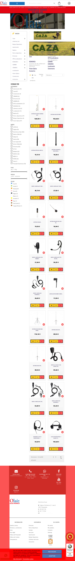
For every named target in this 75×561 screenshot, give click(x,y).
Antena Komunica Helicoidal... (56, 150)
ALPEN (15, 127)
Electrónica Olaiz (18, 132)
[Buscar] (41, 3)
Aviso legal (12, 532)
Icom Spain (17, 141)
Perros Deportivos (33, 528)
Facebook (58, 474)
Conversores (16, 76)
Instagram (16, 490)
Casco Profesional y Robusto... (56, 437)
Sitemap (50, 532)
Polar (15, 161)
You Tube (58, 482)
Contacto (50, 530)
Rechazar (52, 552)
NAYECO (16, 154)
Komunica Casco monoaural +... (37, 437)
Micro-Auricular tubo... (37, 186)
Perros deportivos (17, 53)
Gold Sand (16, 203)
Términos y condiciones (16, 528)
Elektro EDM (17, 134)
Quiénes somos (14, 525)
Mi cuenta (50, 525)
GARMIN (14, 64)
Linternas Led (16, 41)
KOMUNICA (15, 62)
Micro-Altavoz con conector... (56, 365)
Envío (11, 530)
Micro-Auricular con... (37, 401)
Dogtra (16, 129)
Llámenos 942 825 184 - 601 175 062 (30, 474)
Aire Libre (31, 532)
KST (14, 149)
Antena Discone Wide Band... (37, 329)
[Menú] (72, 544)
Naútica (14, 50)
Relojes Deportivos (17, 44)
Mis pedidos (51, 528)
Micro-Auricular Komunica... (37, 294)
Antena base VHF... (37, 365)
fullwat (15, 137)
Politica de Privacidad (15, 535)
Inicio (17, 33)
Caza (14, 38)
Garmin (16, 139)
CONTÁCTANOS (16, 474)
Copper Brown (17, 206)
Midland (16, 151)
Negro (15, 193)
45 (61, 457)
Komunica (16, 146)
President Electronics (19, 163)
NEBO (15, 156)
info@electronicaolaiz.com (46, 513)
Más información (17, 559)
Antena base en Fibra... (56, 114)
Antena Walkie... (37, 222)
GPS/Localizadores (17, 59)
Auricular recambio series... (56, 294)
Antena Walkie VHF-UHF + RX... (56, 222)
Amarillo (16, 198)
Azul (15, 184)
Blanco (15, 196)
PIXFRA (15, 159)
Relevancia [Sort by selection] (54, 75)
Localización (16, 70)
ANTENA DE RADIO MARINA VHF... (37, 114)
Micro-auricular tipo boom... (56, 258)
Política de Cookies (14, 537)
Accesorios (15, 79)
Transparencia (13, 539)
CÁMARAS (15, 67)
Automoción (16, 47)
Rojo (15, 201)
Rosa (15, 191)
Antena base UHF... (56, 329)
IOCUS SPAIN (17, 144)
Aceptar (52, 556)
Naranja (15, 188)
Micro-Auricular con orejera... (37, 258)
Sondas (31, 530)
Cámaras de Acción (34, 539)
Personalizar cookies (28, 559)
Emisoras (15, 56)
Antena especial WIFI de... (37, 150)
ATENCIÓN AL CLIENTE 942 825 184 (37, 11)
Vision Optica (16, 73)
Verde (15, 186)
